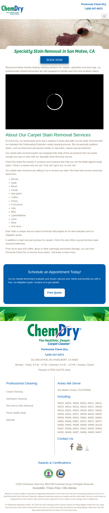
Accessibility (39, 488)
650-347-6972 (94, 8)
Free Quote (54, 292)
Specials (10, 420)
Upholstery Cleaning (16, 399)
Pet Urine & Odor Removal (19, 406)
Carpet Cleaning (14, 391)
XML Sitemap (69, 488)
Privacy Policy (54, 488)
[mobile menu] (104, 16)
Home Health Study (16, 413)
